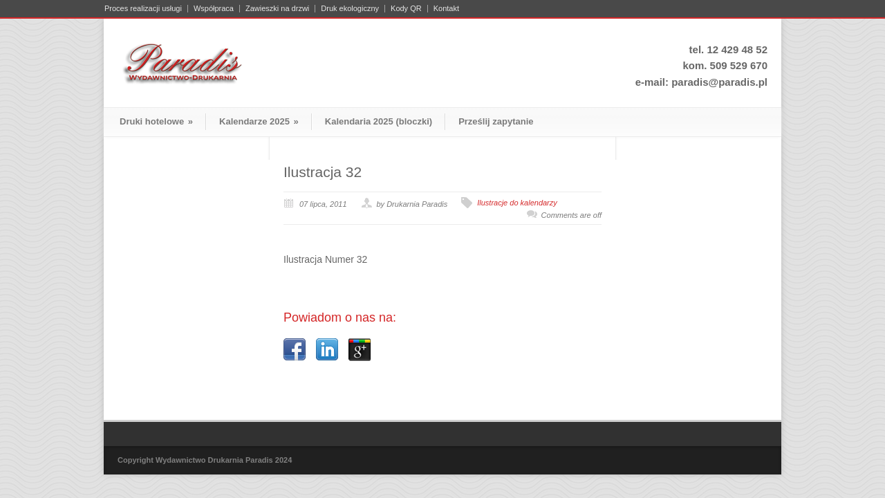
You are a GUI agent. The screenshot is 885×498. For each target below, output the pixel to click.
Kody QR (406, 8)
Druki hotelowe (156, 121)
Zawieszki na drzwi (277, 8)
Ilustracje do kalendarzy (517, 203)
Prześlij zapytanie (495, 121)
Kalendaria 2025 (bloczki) (378, 121)
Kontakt (446, 8)
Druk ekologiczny (350, 8)
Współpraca (214, 8)
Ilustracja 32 (322, 172)
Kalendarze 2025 (259, 121)
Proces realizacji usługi (143, 8)
